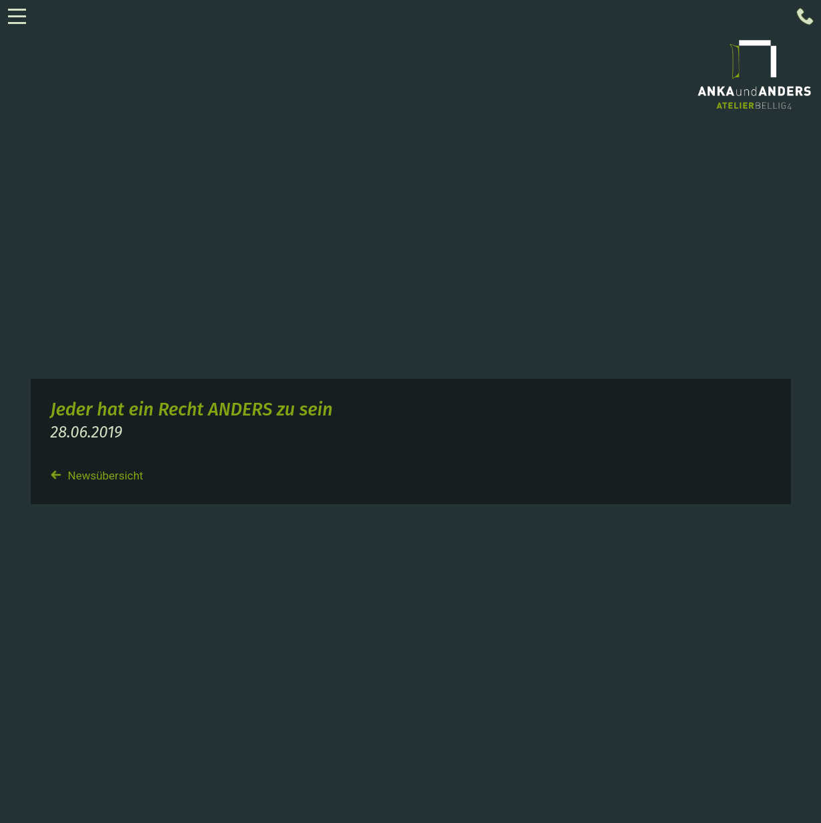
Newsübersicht (97, 475)
